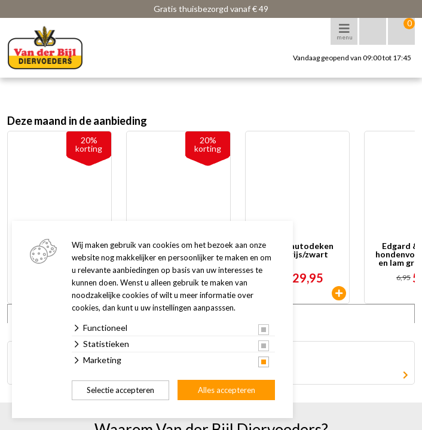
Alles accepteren (226, 390)
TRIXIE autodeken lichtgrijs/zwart (297, 250)
